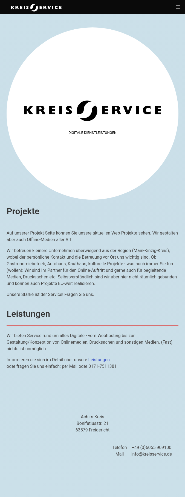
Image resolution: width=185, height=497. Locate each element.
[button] (178, 7)
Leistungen (99, 359)
